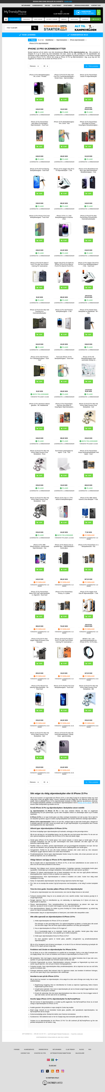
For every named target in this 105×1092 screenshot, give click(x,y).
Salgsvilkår (80, 1053)
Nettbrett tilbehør (51, 19)
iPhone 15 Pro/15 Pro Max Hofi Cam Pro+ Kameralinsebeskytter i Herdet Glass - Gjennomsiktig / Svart (64, 76)
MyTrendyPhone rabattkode (60, 1053)
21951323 (80, 1034)
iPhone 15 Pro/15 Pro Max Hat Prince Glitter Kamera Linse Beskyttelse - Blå (88, 687)
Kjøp (40, 287)
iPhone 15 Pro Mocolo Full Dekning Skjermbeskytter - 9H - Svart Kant (39, 687)
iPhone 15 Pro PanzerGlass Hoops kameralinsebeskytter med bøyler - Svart (88, 452)
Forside (17, 1049)
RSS (90, 1049)
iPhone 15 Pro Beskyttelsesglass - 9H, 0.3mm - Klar (64, 122)
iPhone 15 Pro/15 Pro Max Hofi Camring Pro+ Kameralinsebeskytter (39, 311)
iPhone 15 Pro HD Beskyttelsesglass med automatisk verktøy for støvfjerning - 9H (89, 358)
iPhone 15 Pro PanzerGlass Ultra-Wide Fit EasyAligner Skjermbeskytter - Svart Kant (39, 123)
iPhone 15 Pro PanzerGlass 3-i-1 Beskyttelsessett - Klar (88, 545)
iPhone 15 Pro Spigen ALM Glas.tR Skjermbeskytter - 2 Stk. (88, 592)
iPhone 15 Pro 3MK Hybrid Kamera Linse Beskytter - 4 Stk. (88, 498)
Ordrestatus (43, 1049)
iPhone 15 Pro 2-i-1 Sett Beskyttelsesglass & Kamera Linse (64, 217)
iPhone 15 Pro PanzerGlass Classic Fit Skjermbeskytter (88, 75)
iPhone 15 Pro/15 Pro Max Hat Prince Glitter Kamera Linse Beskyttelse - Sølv (39, 734)
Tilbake (33, 40)
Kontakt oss (96, 5)
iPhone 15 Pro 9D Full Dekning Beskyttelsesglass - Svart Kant (39, 169)
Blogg (81, 1049)
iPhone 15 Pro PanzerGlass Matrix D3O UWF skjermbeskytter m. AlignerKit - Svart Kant (39, 593)
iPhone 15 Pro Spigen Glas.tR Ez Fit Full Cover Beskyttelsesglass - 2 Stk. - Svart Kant (88, 264)
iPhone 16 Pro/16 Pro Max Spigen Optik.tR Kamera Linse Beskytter (39, 640)
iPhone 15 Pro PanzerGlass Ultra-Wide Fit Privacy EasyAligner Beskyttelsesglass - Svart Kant (88, 123)
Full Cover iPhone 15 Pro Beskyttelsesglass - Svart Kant (64, 357)
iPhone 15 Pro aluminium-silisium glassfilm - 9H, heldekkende (39, 404)
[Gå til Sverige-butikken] (52, 1059)
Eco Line (96, 19)
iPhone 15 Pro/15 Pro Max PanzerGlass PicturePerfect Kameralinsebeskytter (88, 217)
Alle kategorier (14, 19)
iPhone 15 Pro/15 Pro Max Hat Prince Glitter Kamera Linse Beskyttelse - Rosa (39, 452)
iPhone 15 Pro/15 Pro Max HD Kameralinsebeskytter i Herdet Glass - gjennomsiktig (64, 734)
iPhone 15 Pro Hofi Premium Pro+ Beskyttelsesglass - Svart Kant (39, 358)
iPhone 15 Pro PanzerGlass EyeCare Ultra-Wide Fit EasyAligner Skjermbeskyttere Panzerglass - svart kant (64, 405)
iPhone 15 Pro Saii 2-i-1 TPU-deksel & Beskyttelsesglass (64, 498)
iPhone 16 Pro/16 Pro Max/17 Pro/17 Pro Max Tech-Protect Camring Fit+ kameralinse (40, 264)
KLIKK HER (68, 1)
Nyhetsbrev (68, 5)
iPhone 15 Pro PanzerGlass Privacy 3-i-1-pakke (64, 592)
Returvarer (26, 5)
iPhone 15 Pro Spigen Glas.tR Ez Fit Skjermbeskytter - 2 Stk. (64, 169)
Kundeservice (38, 5)
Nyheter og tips (40, 1053)
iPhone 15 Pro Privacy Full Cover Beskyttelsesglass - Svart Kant (39, 216)
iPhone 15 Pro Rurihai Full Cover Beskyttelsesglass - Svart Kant (64, 686)
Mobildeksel (26, 19)
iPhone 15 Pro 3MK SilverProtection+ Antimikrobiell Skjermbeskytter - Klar (39, 546)
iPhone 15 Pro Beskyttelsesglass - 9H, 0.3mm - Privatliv (39, 75)
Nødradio (64, 19)
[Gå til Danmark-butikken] (48, 1059)
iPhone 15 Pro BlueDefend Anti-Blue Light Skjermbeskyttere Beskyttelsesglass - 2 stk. (88, 170)
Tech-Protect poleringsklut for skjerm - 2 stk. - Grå (64, 451)
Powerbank (85, 19)
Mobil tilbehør (38, 19)
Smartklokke (74, 19)
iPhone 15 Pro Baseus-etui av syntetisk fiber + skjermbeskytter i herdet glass (64, 546)
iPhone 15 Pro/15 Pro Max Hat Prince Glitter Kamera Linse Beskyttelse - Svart (39, 499)
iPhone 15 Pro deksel (84, 802)
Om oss (47, 5)
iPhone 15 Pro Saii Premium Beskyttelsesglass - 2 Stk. (64, 310)
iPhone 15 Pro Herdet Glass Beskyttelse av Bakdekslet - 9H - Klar (88, 311)
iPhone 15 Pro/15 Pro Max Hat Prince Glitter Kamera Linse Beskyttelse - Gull (88, 405)
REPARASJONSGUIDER (82, 5)
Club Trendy (56, 5)
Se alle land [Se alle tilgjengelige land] (52, 1065)
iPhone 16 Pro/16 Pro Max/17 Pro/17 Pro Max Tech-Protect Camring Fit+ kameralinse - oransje (64, 640)
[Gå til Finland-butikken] (56, 1059)
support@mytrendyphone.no (58, 1034)
